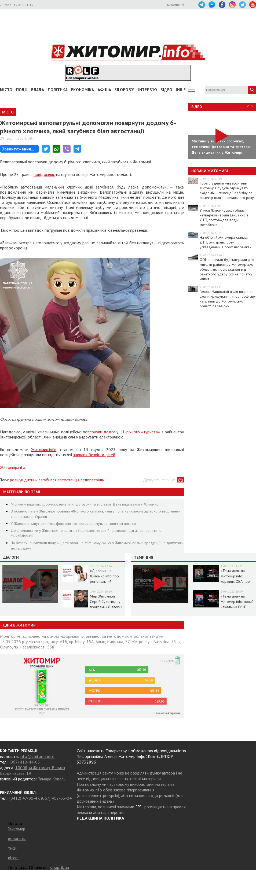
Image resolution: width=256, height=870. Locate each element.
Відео (196, 106)
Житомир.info (43, 449)
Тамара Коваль (51, 778)
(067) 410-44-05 (24, 762)
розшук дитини (24, 479)
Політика (58, 89)
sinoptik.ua (59, 867)
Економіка (82, 89)
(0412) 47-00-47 (24, 798)
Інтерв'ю (147, 89)
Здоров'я (124, 89)
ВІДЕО (166, 89)
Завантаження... (18, 149)
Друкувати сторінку (159, 479)
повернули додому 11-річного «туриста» (121, 431)
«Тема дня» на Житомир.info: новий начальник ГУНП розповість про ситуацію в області (237, 607)
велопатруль (92, 479)
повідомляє (44, 174)
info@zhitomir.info (37, 756)
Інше (181, 89)
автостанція (68, 479)
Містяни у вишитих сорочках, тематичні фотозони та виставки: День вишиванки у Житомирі (85, 504)
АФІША (104, 89)
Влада (37, 89)
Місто (6, 89)
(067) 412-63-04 (56, 798)
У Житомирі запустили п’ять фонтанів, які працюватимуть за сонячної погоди (73, 523)
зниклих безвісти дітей (94, 454)
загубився (47, 479)
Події (22, 89)
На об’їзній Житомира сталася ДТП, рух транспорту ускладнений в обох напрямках (225, 242)
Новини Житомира (209, 170)
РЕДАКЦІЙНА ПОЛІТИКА (100, 818)
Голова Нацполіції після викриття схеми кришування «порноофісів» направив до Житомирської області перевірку (228, 298)
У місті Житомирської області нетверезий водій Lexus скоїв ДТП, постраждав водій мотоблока (224, 217)
